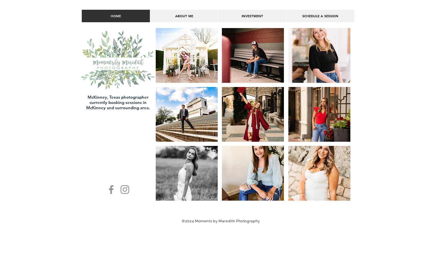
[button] (187, 55)
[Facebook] (111, 189)
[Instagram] (125, 189)
